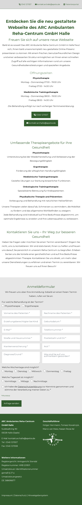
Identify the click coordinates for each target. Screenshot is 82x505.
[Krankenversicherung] (21, 346)
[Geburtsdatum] (61, 321)
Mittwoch (37, 371)
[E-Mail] (21, 330)
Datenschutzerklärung (30, 386)
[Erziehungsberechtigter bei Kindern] (21, 321)
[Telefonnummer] (61, 330)
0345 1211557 (26, 4)
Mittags (25, 381)
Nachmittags (40, 381)
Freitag (67, 371)
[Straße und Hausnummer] (21, 338)
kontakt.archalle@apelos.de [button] (41, 123)
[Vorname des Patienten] (21, 313)
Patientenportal (72, 4)
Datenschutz (20, 495)
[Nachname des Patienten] (61, 313)
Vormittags (10, 381)
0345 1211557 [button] (41, 115)
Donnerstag (52, 371)
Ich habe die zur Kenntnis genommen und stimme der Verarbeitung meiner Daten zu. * (39, 388)
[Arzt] (61, 346)
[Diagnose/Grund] (21, 357)
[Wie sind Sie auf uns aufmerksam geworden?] (61, 357)
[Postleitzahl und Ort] (61, 338)
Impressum (7, 495)
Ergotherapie (32, 306)
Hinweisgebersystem (38, 495)
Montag (9, 371)
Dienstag (22, 371)
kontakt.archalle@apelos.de (48, 4)
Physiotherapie (12, 306)
